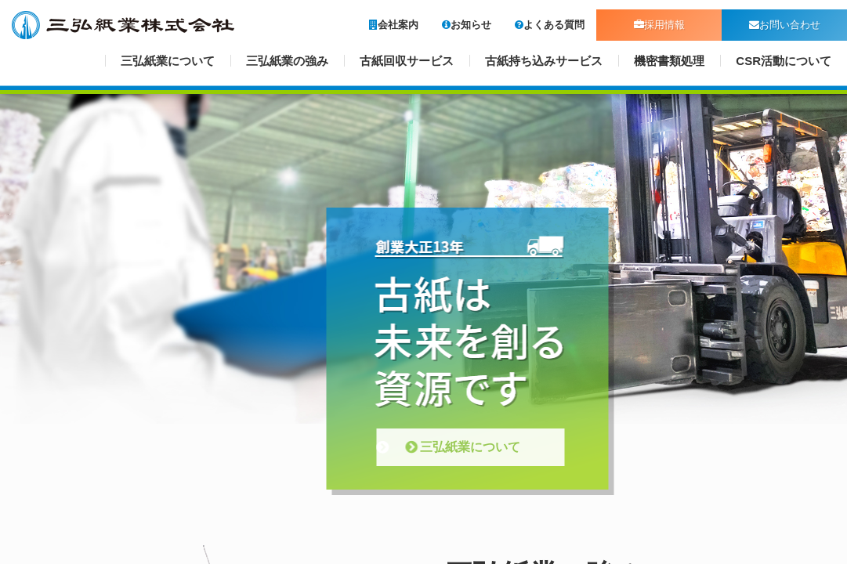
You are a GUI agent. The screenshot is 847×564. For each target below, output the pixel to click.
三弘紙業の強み (287, 60)
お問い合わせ (784, 25)
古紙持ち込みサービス (544, 60)
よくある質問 (550, 25)
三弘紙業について (168, 60)
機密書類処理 (669, 60)
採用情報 (659, 25)
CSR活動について (783, 60)
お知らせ (466, 25)
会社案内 (393, 25)
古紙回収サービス (407, 60)
